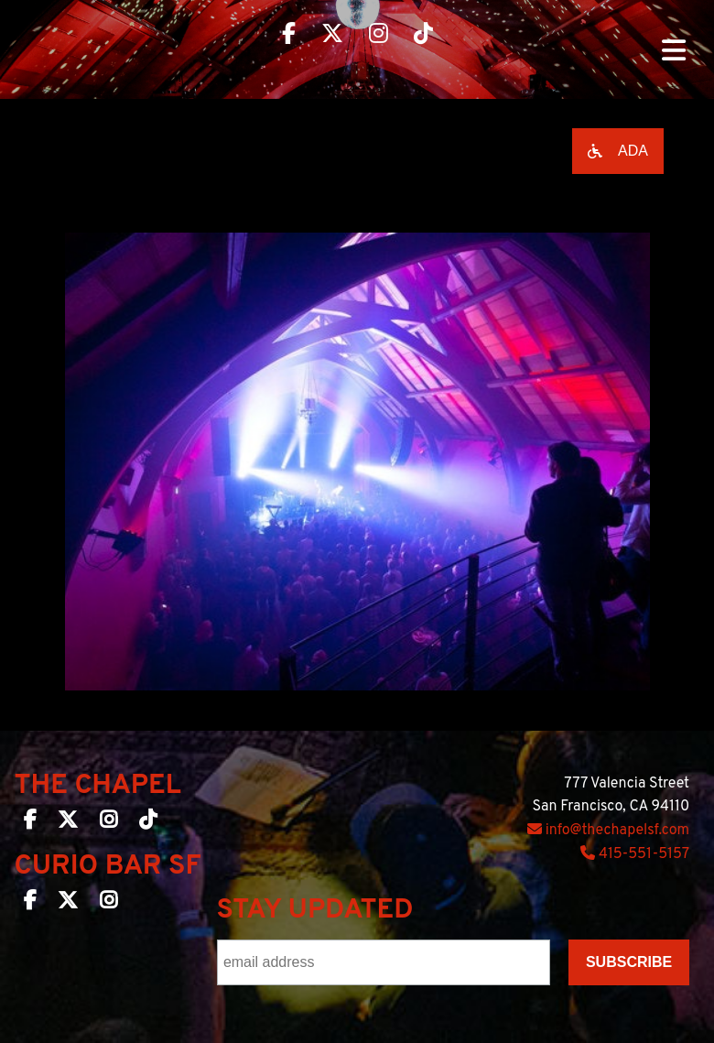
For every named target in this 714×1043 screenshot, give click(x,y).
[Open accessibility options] (618, 151)
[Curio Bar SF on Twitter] (68, 904)
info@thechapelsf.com (608, 830)
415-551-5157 (634, 854)
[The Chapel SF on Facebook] (30, 823)
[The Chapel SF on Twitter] (68, 823)
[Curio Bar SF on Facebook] (30, 904)
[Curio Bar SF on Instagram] (108, 904)
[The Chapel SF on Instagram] (108, 823)
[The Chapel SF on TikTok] (148, 823)
